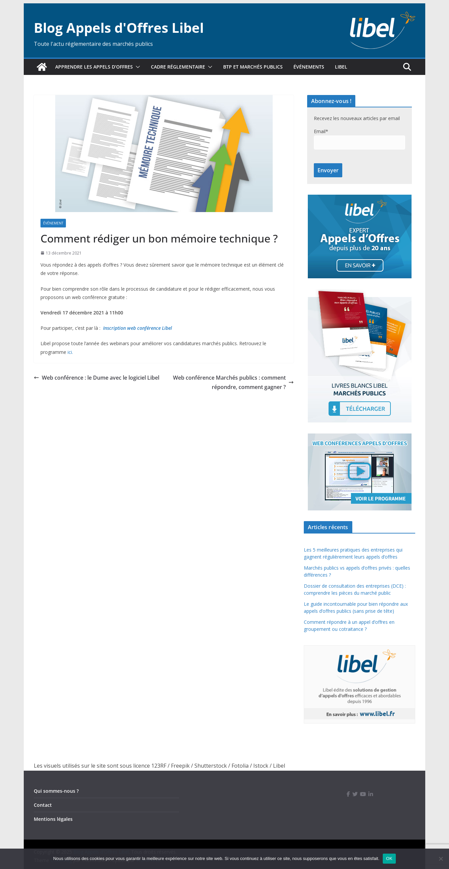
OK (389, 858)
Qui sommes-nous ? (56, 791)
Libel (341, 67)
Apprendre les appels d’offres (94, 67)
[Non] (440, 858)
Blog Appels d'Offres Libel (119, 27)
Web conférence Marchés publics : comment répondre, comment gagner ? (233, 382)
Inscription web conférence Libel (137, 328)
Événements (308, 67)
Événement (53, 223)
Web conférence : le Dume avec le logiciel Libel (96, 377)
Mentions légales (53, 819)
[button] (136, 67)
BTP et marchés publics (253, 67)
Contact (43, 805)
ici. (70, 352)
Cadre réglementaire (178, 67)
